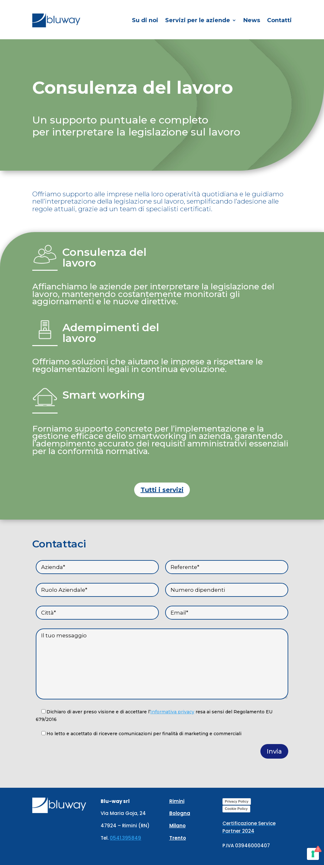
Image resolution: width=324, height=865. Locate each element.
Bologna (179, 813)
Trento (177, 838)
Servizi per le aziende (197, 20)
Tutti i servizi (162, 490)
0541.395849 (125, 838)
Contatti (279, 20)
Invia (274, 751)
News (251, 20)
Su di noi (145, 20)
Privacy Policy (237, 801)
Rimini (176, 801)
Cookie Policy (236, 809)
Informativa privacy (172, 712)
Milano (177, 825)
